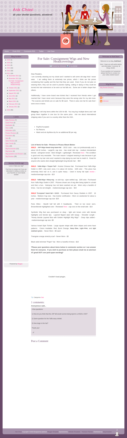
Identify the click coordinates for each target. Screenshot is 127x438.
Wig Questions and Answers (14, 154)
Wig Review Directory (107, 87)
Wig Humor (9, 151)
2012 (8, 70)
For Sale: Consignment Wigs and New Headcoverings (16, 82)
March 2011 (12, 101)
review (92, 172)
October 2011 (13, 88)
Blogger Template (52, 432)
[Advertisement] (15, 220)
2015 (8, 62)
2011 (8, 73)
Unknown (106, 101)
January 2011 (13, 106)
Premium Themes (87, 432)
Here (83, 153)
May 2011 (12, 98)
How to (7, 128)
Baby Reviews (10, 120)
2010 (8, 110)
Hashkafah (9, 125)
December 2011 (14, 75)
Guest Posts (9, 122)
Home (7, 51)
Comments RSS (29, 51)
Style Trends (9, 143)
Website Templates (74, 432)
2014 (8, 65)
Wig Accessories (10, 148)
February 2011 (13, 104)
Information (9, 130)
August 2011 (13, 93)
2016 (8, 60)
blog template (107, 432)
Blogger (19, 264)
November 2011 (14, 78)
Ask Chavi (23, 9)
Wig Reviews (9, 156)
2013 (8, 68)
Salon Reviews (10, 141)
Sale (7, 138)
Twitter (41, 51)
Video (7, 146)
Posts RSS (16, 51)
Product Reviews (11, 133)
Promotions (9, 135)
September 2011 (14, 90)
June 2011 (12, 96)
